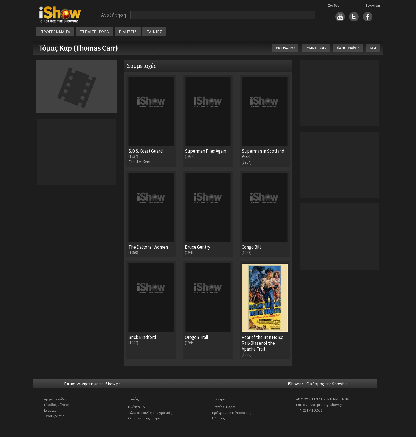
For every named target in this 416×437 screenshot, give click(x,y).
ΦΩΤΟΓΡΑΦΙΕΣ (348, 48)
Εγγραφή (373, 5)
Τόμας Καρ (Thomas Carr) (78, 48)
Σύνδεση (334, 5)
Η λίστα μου (137, 407)
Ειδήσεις (218, 418)
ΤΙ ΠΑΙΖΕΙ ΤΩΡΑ (94, 31)
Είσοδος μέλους (56, 404)
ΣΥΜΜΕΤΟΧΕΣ (316, 48)
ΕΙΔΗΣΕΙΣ (128, 31)
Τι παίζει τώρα (223, 407)
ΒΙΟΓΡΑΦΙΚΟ (285, 48)
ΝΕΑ (373, 48)
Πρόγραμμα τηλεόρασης (231, 412)
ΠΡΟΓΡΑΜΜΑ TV (55, 31)
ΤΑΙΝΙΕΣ (154, 31)
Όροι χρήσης (54, 415)
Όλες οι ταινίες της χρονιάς (150, 412)
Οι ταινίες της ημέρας (145, 418)
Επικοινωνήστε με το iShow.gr (92, 383)
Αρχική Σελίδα (55, 399)
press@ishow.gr (330, 404)
